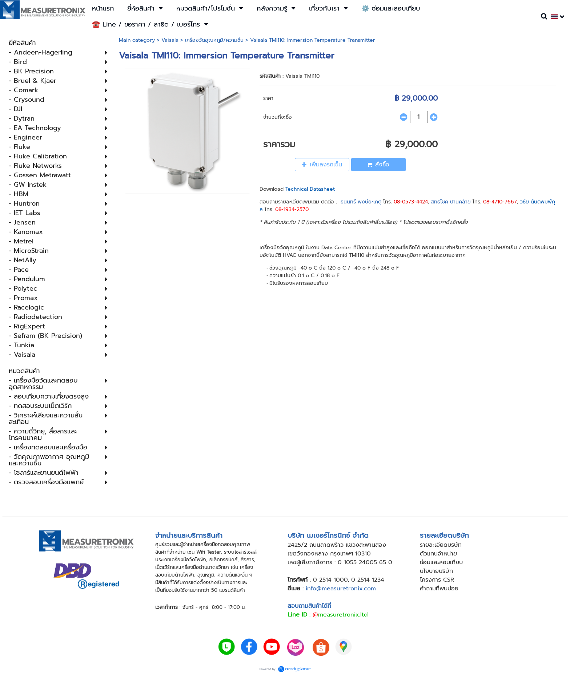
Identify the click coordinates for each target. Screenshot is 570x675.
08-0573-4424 (411, 202)
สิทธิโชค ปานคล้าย (451, 202)
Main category (137, 40)
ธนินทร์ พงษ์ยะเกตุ (361, 202)
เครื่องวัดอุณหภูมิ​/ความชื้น (214, 40)
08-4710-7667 (500, 202)
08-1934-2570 (292, 209)
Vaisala (169, 40)
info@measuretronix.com (341, 588)
